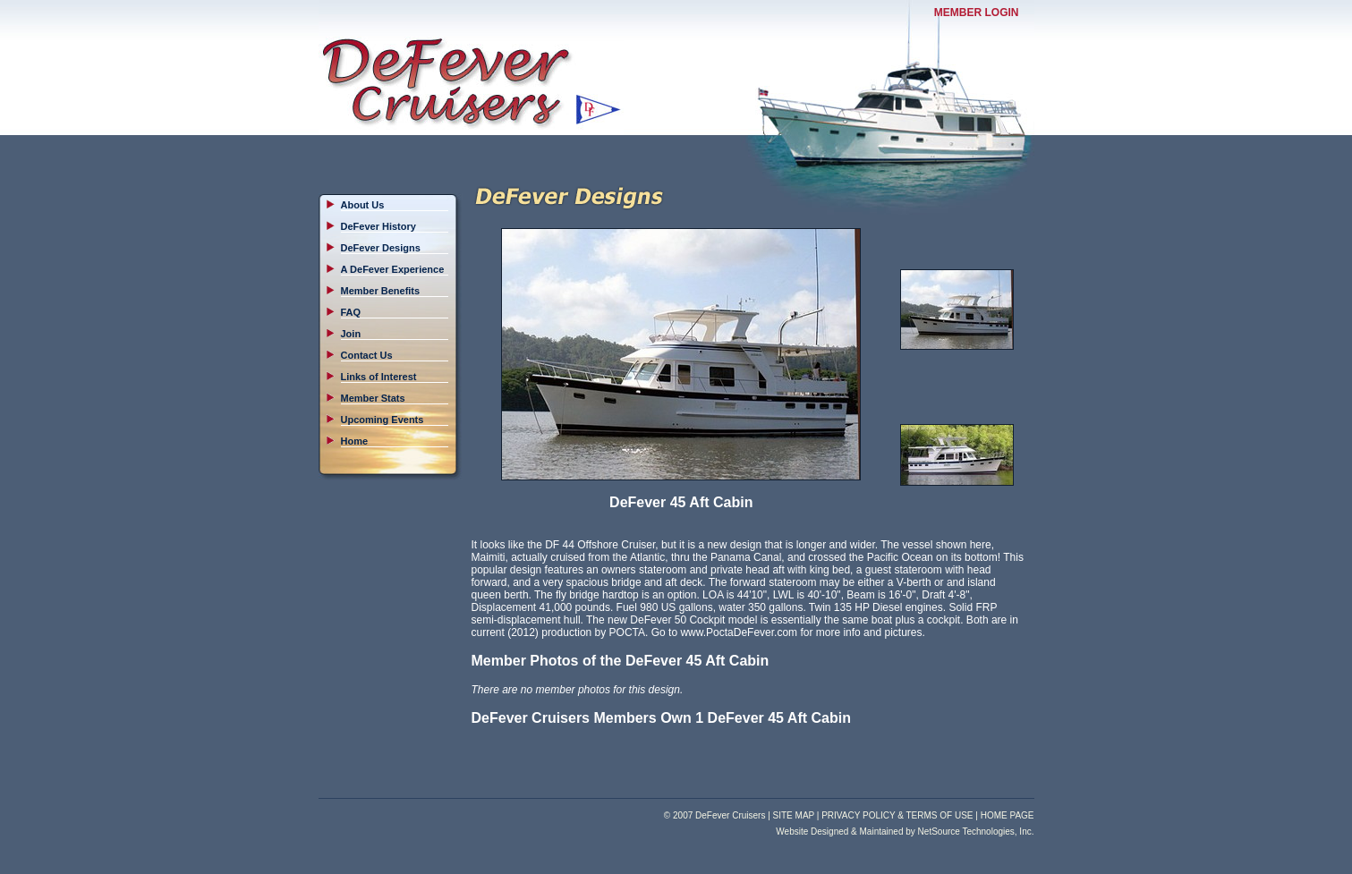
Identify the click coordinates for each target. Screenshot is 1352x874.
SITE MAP (794, 815)
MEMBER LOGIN (976, 12)
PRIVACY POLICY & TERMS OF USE (897, 815)
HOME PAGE (1007, 815)
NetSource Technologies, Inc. (976, 831)
